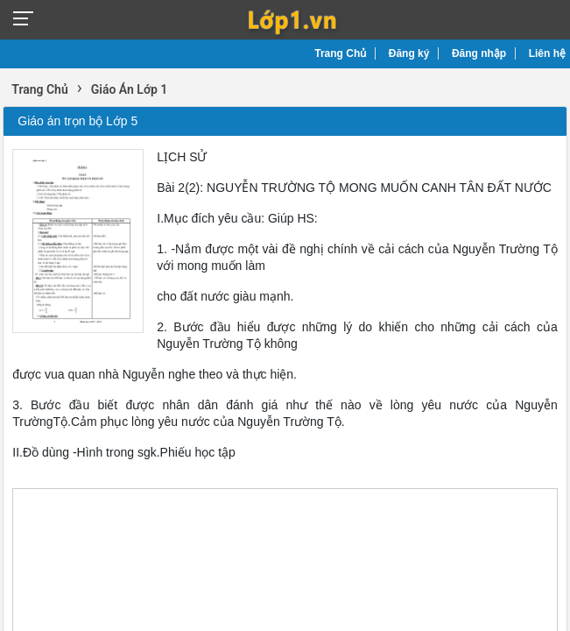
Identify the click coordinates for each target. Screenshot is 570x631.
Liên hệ (547, 53)
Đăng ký (409, 53)
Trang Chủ (340, 53)
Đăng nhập (479, 53)
